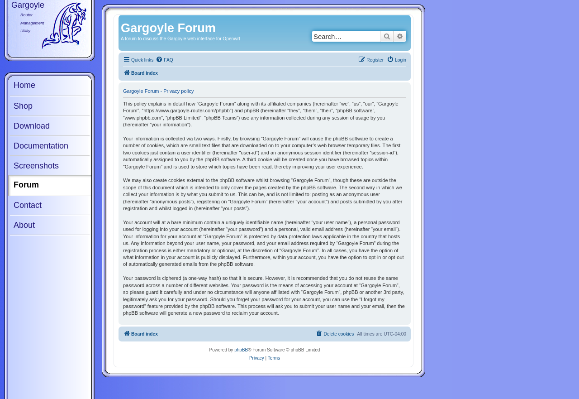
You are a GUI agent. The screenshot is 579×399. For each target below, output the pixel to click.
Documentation (41, 145)
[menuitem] (164, 60)
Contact (28, 205)
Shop (23, 106)
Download (32, 125)
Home (24, 85)
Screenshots (36, 165)
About (24, 225)
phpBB (241, 349)
